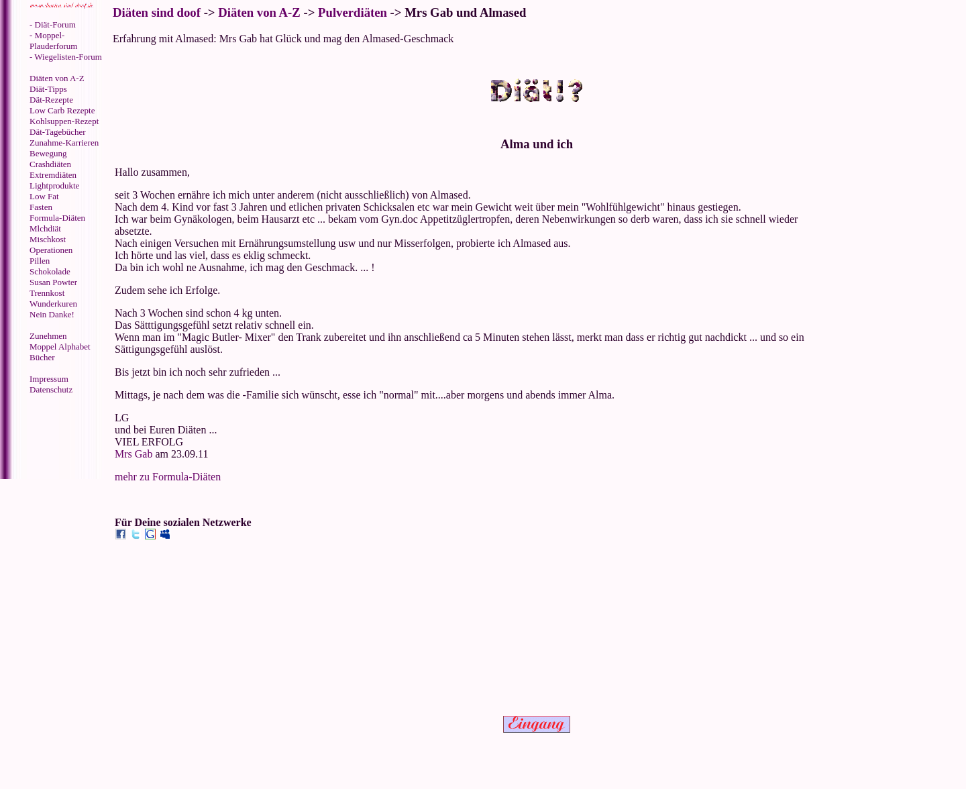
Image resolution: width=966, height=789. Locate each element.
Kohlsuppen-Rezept (64, 121)
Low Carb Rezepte (62, 110)
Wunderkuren (53, 304)
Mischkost (48, 239)
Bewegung (48, 153)
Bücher (42, 357)
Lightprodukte (54, 185)
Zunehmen (48, 336)
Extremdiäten (53, 175)
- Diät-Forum (53, 24)
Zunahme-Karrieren (64, 143)
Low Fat (44, 196)
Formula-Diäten (57, 218)
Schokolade (50, 271)
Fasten (41, 207)
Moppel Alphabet (60, 346)
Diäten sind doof (157, 12)
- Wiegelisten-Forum (66, 57)
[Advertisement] (57, 438)
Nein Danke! (52, 314)
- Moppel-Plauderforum (53, 40)
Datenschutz (51, 389)
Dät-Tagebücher (58, 132)
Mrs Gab (133, 454)
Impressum (49, 379)
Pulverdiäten (352, 12)
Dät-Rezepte (51, 100)
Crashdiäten (50, 164)
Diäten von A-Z (57, 78)
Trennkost (47, 293)
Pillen (40, 261)
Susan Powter (53, 282)
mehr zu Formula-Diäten (168, 476)
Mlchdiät (45, 228)
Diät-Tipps (48, 89)
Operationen (51, 250)
